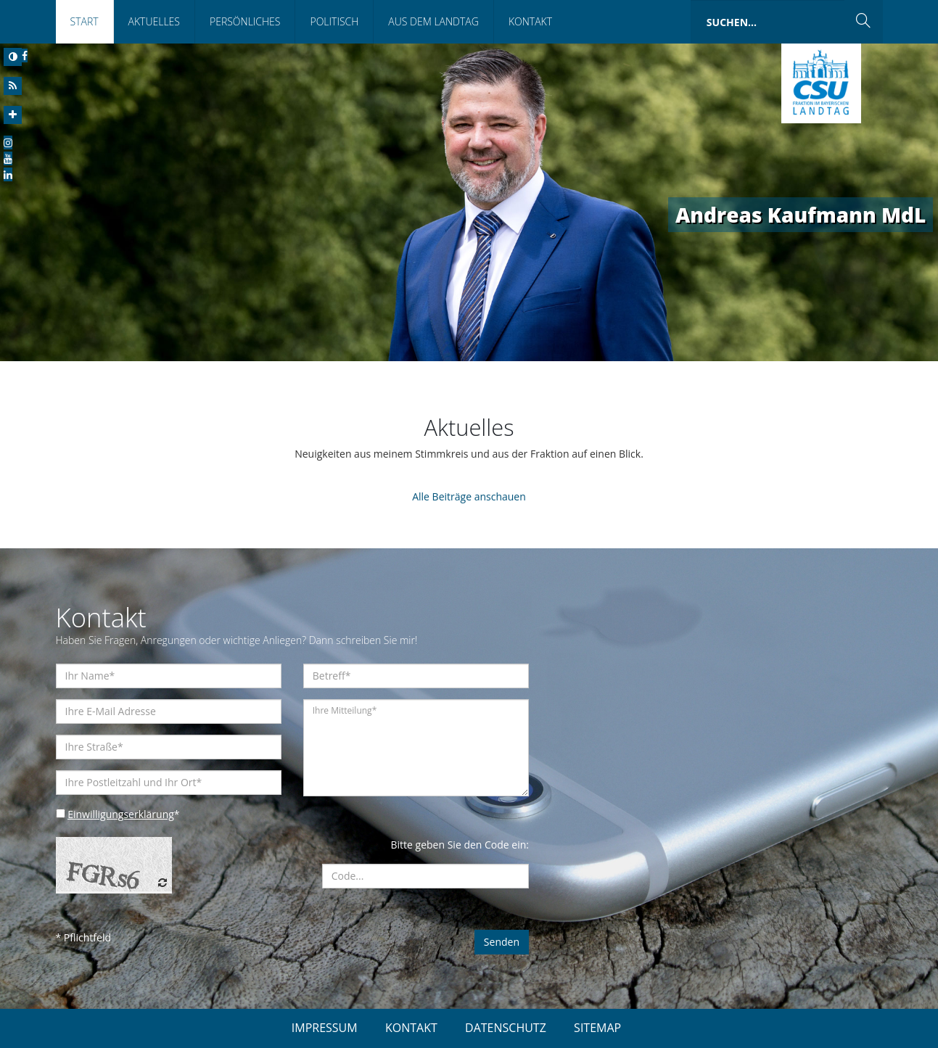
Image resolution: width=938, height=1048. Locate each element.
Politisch (334, 21)
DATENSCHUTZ (505, 1028)
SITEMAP (597, 1028)
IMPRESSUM (325, 1028)
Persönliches (245, 21)
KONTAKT (411, 1028)
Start (84, 21)
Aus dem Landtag (433, 21)
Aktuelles (154, 21)
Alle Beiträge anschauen (469, 496)
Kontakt (530, 21)
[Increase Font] (13, 115)
